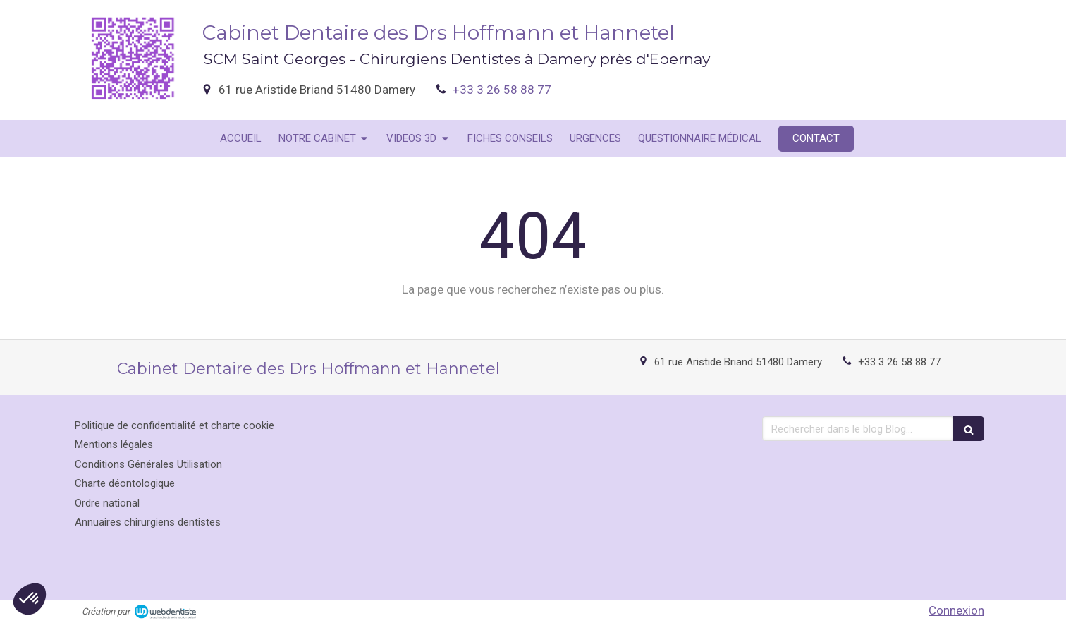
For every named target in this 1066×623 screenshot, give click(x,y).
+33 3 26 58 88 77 (502, 90)
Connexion (956, 610)
